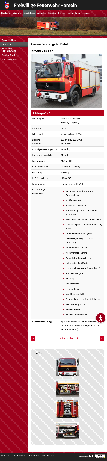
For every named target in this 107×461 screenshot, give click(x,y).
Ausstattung (29, 13)
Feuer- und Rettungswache (9, 49)
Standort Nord (8, 55)
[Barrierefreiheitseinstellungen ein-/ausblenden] (100, 318)
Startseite (5, 13)
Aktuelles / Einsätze (46, 13)
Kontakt (86, 13)
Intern (78, 13)
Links (70, 13)
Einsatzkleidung (9, 40)
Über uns (17, 13)
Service (61, 13)
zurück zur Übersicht (68, 338)
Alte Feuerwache (9, 59)
